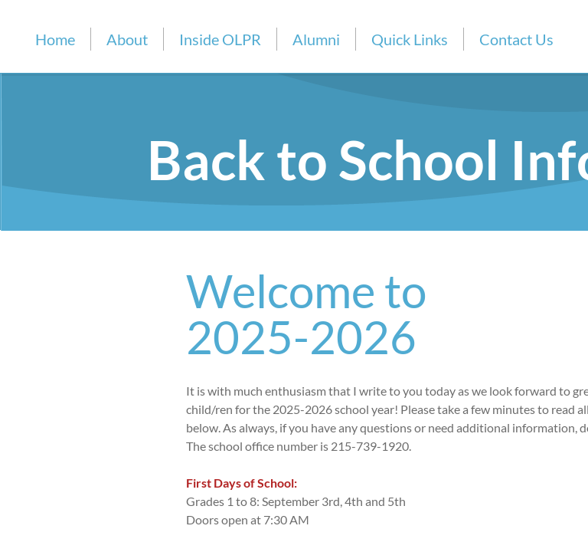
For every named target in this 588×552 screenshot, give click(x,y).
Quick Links (409, 39)
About (127, 39)
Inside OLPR (220, 39)
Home (55, 39)
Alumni (316, 39)
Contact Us (516, 39)
